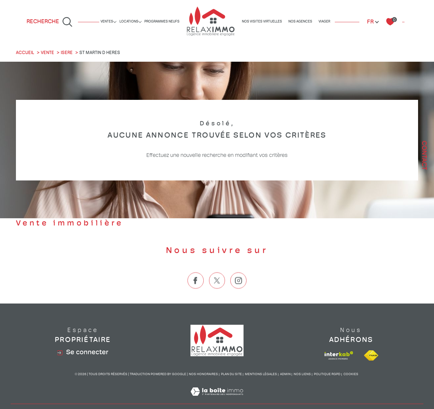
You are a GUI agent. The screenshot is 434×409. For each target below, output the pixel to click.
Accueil (25, 53)
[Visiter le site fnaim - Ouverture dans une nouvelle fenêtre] (371, 355)
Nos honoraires (203, 374)
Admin (285, 374)
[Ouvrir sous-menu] (114, 21)
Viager (324, 22)
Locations (128, 22)
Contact (423, 155)
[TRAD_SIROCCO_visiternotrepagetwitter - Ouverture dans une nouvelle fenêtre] (217, 292)
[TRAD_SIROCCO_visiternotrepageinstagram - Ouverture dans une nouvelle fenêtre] (238, 292)
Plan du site (231, 374)
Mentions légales (261, 374)
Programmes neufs (162, 22)
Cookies (350, 374)
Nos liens (302, 374)
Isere (67, 53)
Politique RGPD (327, 374)
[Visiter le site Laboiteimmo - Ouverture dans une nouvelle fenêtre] (217, 399)
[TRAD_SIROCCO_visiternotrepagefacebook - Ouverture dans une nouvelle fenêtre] (195, 292)
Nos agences (300, 22)
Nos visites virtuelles (262, 22)
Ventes (107, 22)
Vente (47, 53)
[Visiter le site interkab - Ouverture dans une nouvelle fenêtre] (338, 355)
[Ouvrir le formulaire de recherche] (50, 22)
